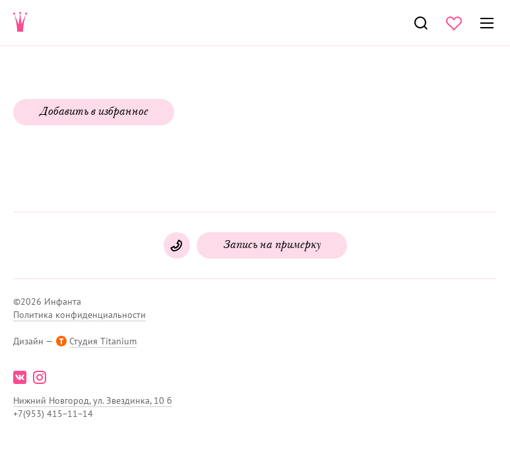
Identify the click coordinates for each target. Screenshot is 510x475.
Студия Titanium (103, 341)
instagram (39, 377)
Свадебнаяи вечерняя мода (20, 23)
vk (19, 377)
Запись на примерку (272, 245)
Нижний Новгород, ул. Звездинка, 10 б (92, 400)
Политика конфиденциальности (79, 315)
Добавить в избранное (94, 112)
